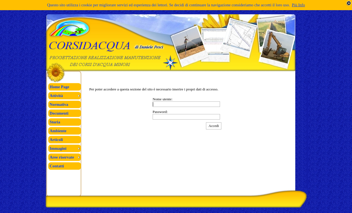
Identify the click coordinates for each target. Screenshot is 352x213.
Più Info (298, 5)
